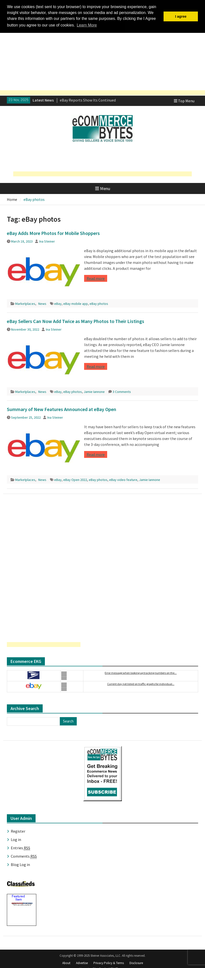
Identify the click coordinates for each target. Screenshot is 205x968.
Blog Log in (20, 864)
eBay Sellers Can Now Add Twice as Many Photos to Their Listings (75, 321)
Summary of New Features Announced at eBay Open (61, 409)
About (66, 962)
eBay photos (99, 303)
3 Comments (122, 391)
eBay (58, 303)
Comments (24, 855)
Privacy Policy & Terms (108, 962)
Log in (16, 839)
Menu (102, 188)
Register (18, 830)
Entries (20, 847)
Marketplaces (25, 303)
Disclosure (136, 962)
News (42, 303)
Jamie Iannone (94, 391)
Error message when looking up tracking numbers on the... (141, 672)
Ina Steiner (47, 241)
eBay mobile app (75, 303)
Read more (96, 277)
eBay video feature (123, 479)
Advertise (82, 962)
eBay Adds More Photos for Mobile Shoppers (53, 233)
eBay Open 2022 (75, 479)
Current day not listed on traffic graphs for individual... (140, 683)
